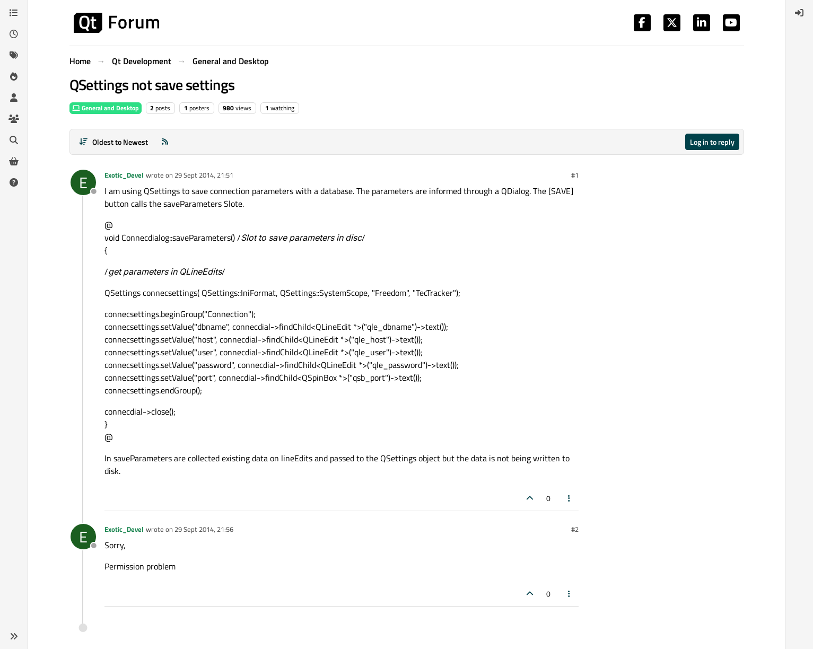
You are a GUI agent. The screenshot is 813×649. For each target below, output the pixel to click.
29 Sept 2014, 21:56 (203, 529)
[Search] (13, 139)
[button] (13, 636)
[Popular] (13, 76)
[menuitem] (799, 12)
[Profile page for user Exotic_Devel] (83, 182)
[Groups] (13, 118)
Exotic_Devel (124, 175)
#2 (575, 529)
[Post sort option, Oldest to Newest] (113, 142)
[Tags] (13, 55)
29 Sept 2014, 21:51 (203, 175)
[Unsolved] (13, 182)
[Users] (13, 97)
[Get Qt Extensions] (13, 161)
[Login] (799, 12)
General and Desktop (105, 108)
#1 (575, 175)
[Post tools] (569, 498)
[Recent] (13, 33)
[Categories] (13, 12)
